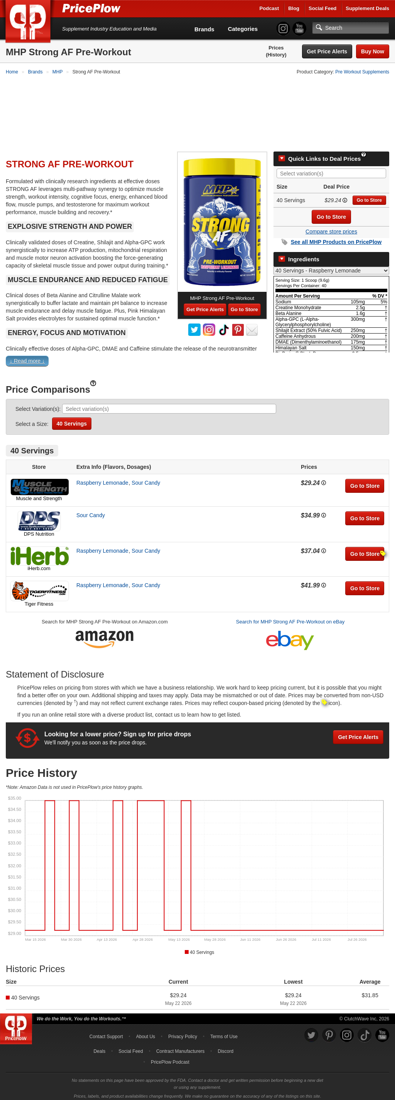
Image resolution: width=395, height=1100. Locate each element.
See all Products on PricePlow (336, 238)
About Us (145, 1033)
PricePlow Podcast (170, 1058)
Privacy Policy (182, 1033)
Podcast (269, 8)
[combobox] (331, 170)
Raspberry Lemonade (102, 479)
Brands (204, 29)
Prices (276, 48)
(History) (276, 55)
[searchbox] (333, 170)
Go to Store (369, 196)
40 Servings (72, 420)
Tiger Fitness (39, 600)
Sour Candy (146, 479)
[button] (197, 359)
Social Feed (322, 8)
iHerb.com (38, 565)
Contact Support (106, 1033)
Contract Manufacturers (180, 1048)
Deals (99, 1048)
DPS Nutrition (39, 530)
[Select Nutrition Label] (331, 267)
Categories (243, 29)
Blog (293, 8)
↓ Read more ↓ (27, 357)
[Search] (350, 28)
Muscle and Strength (39, 495)
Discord (226, 1048)
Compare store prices (331, 228)
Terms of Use (224, 1033)
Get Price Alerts (327, 51)
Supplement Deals (367, 8)
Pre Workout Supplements (362, 72)
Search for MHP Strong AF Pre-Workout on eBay (290, 618)
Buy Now (372, 51)
